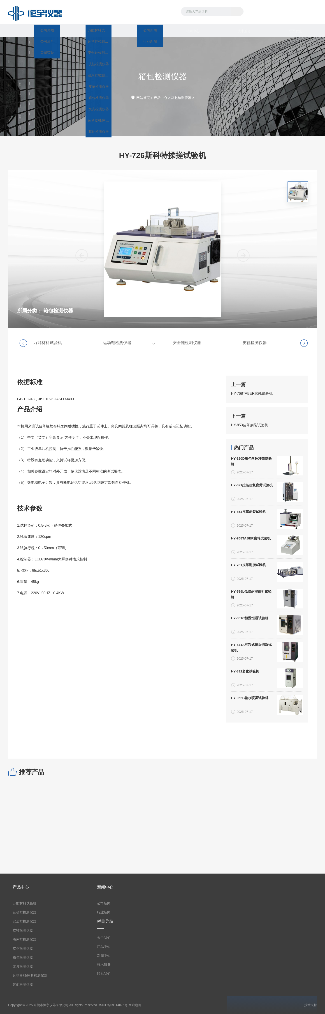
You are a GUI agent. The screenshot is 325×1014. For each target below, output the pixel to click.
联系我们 (291, 30)
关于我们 (85, 30)
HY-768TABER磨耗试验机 (252, 455)
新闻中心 (188, 30)
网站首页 (143, 98)
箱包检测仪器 (181, 98)
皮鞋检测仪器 (254, 342)
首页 (34, 30)
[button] (243, 386)
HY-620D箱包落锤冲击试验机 (251, 735)
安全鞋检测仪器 (187, 342)
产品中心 (137, 30)
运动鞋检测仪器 (117, 342)
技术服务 (240, 30)
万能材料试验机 (47, 342)
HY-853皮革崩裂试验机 (249, 486)
